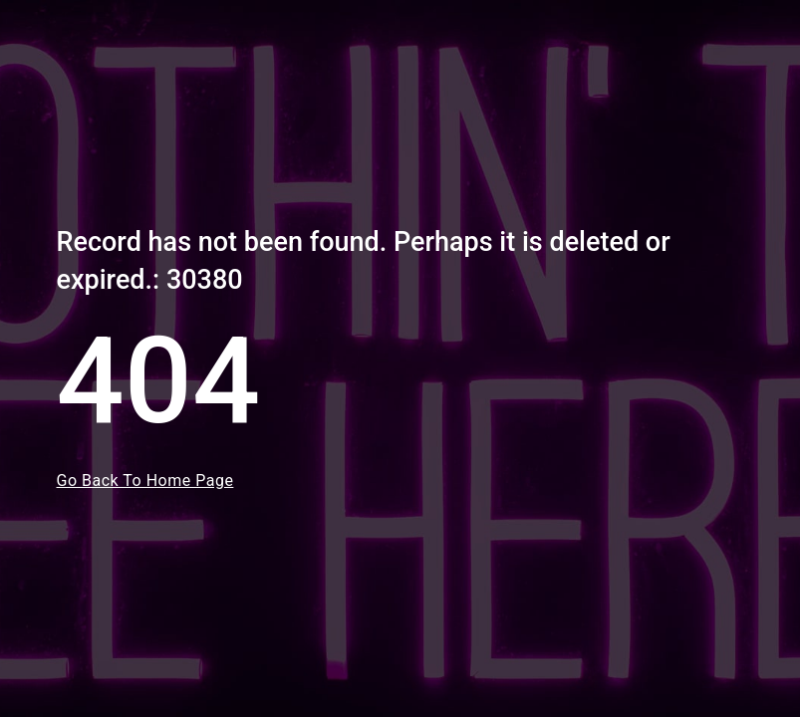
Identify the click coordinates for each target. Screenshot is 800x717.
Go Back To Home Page (145, 480)
